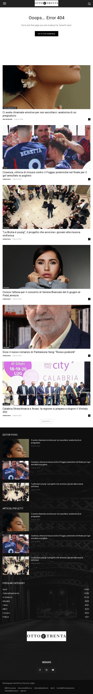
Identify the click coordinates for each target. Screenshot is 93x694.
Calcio (5, 168)
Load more (47, 421)
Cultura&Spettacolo (9, 108)
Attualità (6, 228)
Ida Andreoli (7, 119)
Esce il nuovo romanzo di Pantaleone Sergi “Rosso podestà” (39, 352)
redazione (7, 179)
